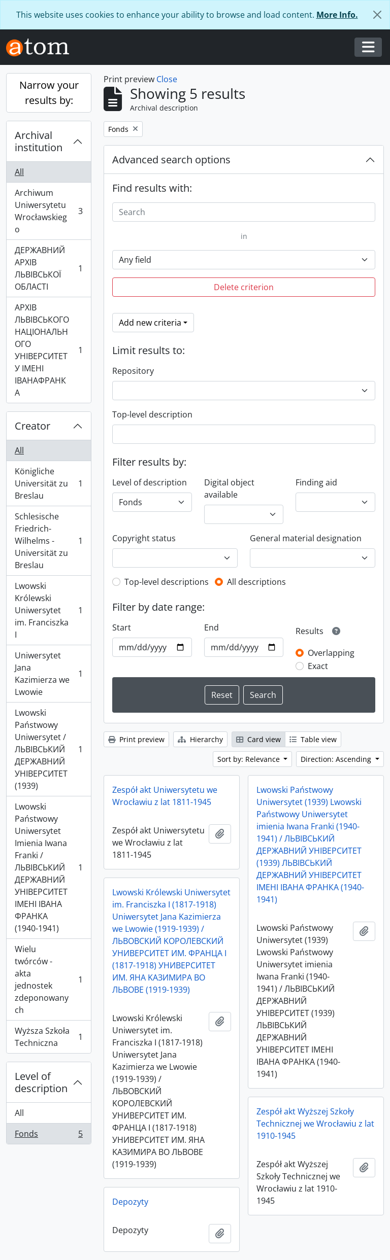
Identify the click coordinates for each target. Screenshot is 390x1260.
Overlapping (331, 652)
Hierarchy (200, 739)
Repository (133, 370)
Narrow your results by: (49, 92)
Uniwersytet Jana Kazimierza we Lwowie (48, 673)
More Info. (337, 14)
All (19, 172)
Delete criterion (244, 287)
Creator (32, 426)
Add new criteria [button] (150, 322)
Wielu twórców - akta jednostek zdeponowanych (48, 979)
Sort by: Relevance (249, 759)
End (211, 627)
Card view (258, 739)
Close (166, 79)
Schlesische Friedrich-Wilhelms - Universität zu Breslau (48, 541)
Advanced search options (171, 159)
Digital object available (229, 488)
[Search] (243, 212)
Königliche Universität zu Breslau (48, 483)
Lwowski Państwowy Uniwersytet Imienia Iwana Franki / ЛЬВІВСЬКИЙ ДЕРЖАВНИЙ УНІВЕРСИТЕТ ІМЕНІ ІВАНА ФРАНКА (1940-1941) (48, 867)
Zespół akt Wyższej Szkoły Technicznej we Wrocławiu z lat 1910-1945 (315, 1123)
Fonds (48, 1136)
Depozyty (130, 1201)
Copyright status (144, 538)
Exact (318, 666)
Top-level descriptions (166, 581)
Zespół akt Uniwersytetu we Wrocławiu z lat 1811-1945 (164, 796)
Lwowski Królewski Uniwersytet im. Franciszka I (48, 610)
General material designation (306, 538)
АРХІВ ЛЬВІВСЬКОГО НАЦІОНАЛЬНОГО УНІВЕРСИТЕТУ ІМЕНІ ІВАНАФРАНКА (48, 350)
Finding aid (316, 482)
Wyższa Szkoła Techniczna (48, 1036)
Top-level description (152, 414)
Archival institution (38, 141)
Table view (313, 739)
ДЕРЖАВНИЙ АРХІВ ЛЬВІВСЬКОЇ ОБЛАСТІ (48, 268)
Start (121, 627)
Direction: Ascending (337, 759)
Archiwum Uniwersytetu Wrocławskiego (48, 211)
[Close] (377, 15)
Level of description (41, 1082)
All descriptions (256, 581)
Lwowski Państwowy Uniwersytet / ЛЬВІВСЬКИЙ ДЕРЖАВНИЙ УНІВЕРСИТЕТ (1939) (48, 749)
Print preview (136, 739)
